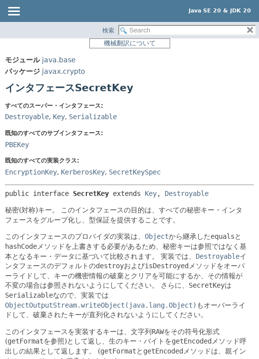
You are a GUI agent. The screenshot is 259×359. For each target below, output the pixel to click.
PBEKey (17, 145)
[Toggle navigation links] (13, 12)
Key (59, 117)
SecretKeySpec (135, 172)
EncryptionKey (31, 172)
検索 (108, 30)
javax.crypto (63, 71)
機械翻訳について (130, 43)
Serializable (93, 117)
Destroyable (27, 117)
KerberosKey (83, 172)
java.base (59, 60)
